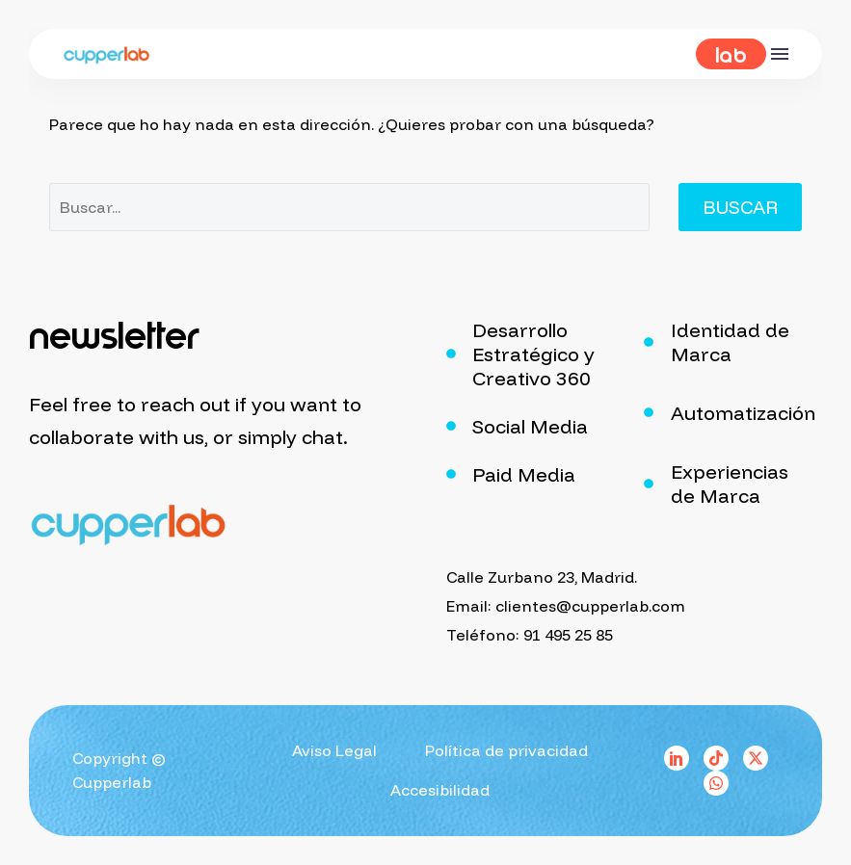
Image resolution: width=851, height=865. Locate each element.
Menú (779, 54)
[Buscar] (349, 207)
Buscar (740, 207)
